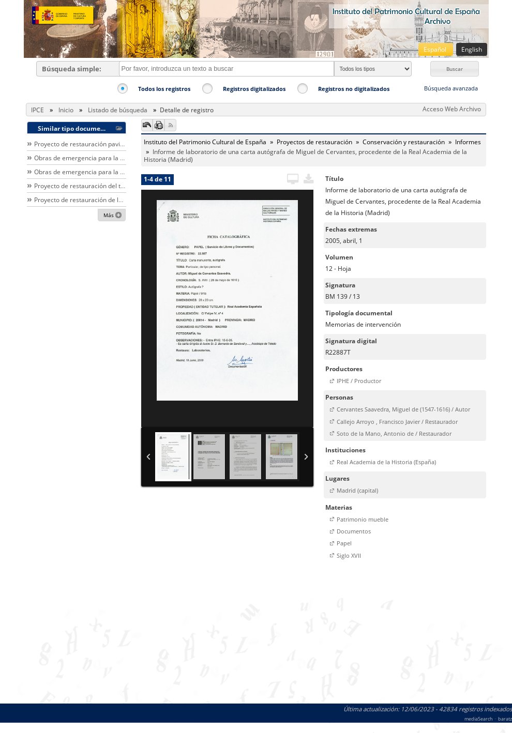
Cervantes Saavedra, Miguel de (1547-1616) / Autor (403, 409)
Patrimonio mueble (362, 519)
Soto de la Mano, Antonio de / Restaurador (394, 433)
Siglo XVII (349, 555)
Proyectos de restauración (314, 142)
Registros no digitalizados (353, 89)
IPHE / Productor (359, 381)
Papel (344, 543)
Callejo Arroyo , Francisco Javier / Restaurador (397, 421)
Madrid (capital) (357, 490)
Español (436, 49)
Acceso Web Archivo (452, 109)
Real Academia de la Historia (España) (386, 462)
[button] (454, 69)
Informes (468, 142)
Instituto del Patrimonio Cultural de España (205, 142)
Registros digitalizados (254, 89)
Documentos (354, 531)
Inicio (65, 110)
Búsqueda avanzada (451, 88)
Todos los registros (164, 89)
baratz (505, 718)
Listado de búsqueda (117, 110)
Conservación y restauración (404, 142)
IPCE (37, 110)
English (471, 49)
